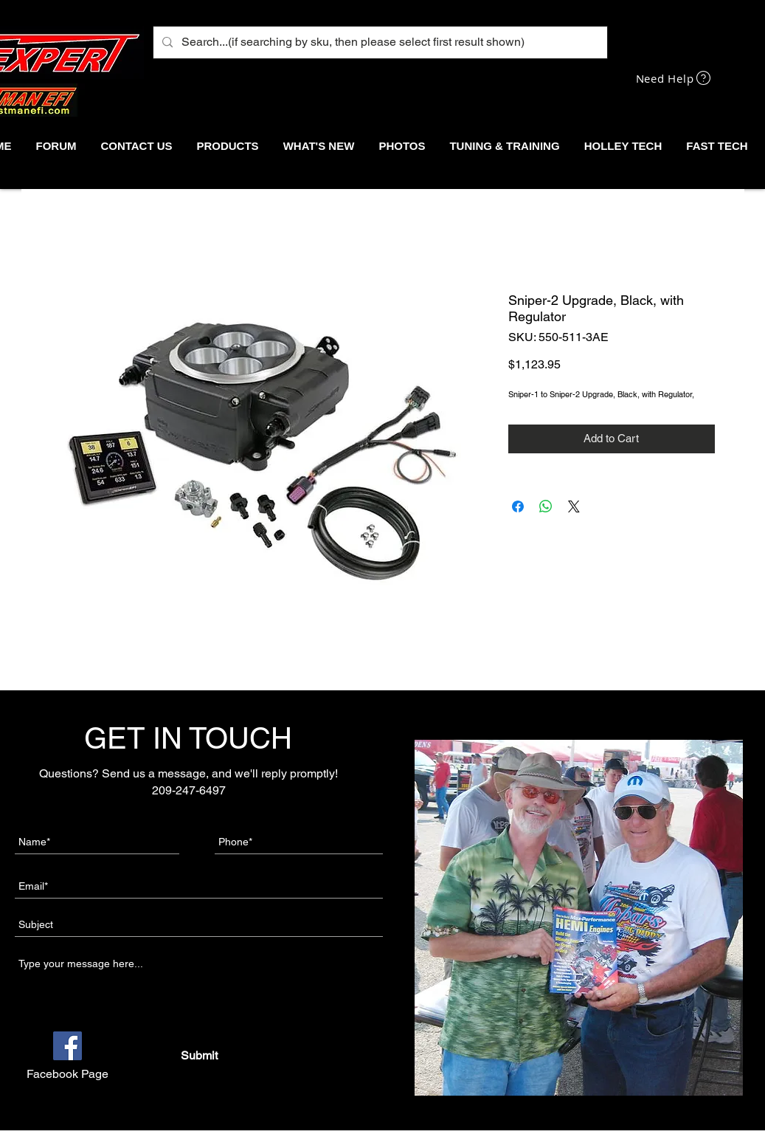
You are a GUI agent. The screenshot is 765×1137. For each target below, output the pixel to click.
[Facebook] (67, 1045)
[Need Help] (675, 78)
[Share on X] (574, 506)
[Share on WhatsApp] (546, 506)
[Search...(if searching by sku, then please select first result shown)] (378, 42)
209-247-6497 (189, 790)
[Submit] (198, 1055)
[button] (227, 146)
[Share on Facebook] (518, 506)
